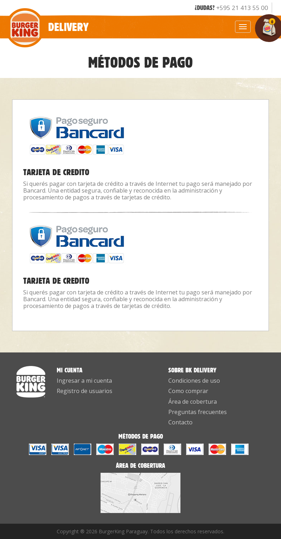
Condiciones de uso (194, 380)
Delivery (46, 22)
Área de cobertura (192, 401)
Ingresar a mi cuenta (84, 380)
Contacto (180, 422)
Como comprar (188, 391)
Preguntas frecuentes (197, 412)
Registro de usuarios (84, 391)
